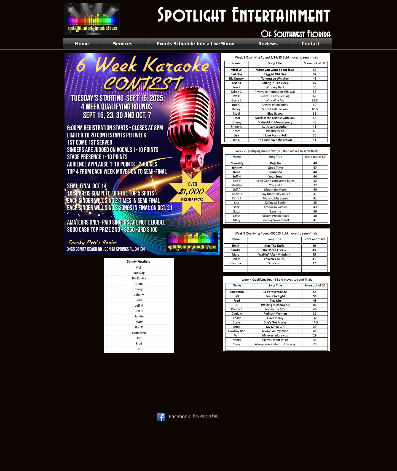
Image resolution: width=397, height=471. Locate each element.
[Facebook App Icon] (161, 417)
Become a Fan (206, 415)
